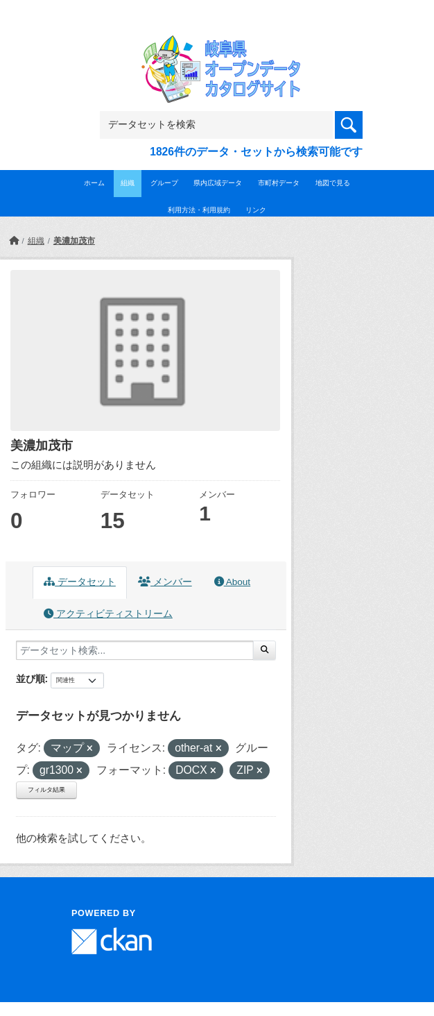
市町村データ (279, 183)
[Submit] (264, 650)
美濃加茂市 (74, 241)
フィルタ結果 (46, 789)
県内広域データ (217, 183)
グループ (164, 183)
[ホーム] (14, 241)
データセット (80, 582)
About (232, 582)
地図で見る (332, 183)
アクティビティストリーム (108, 614)
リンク (255, 210)
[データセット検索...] (135, 650)
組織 (127, 183)
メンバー (165, 582)
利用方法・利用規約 (199, 210)
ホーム (94, 183)
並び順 (30, 678)
